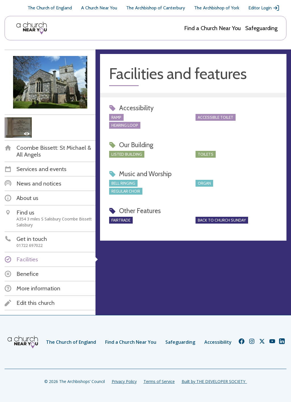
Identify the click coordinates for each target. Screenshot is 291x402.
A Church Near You (99, 8)
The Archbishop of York (216, 8)
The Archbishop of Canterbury (155, 8)
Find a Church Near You (212, 28)
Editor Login (264, 8)
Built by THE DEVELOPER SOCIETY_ (214, 381)
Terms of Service (159, 381)
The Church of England (50, 8)
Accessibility (218, 342)
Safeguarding (261, 28)
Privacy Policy (124, 381)
